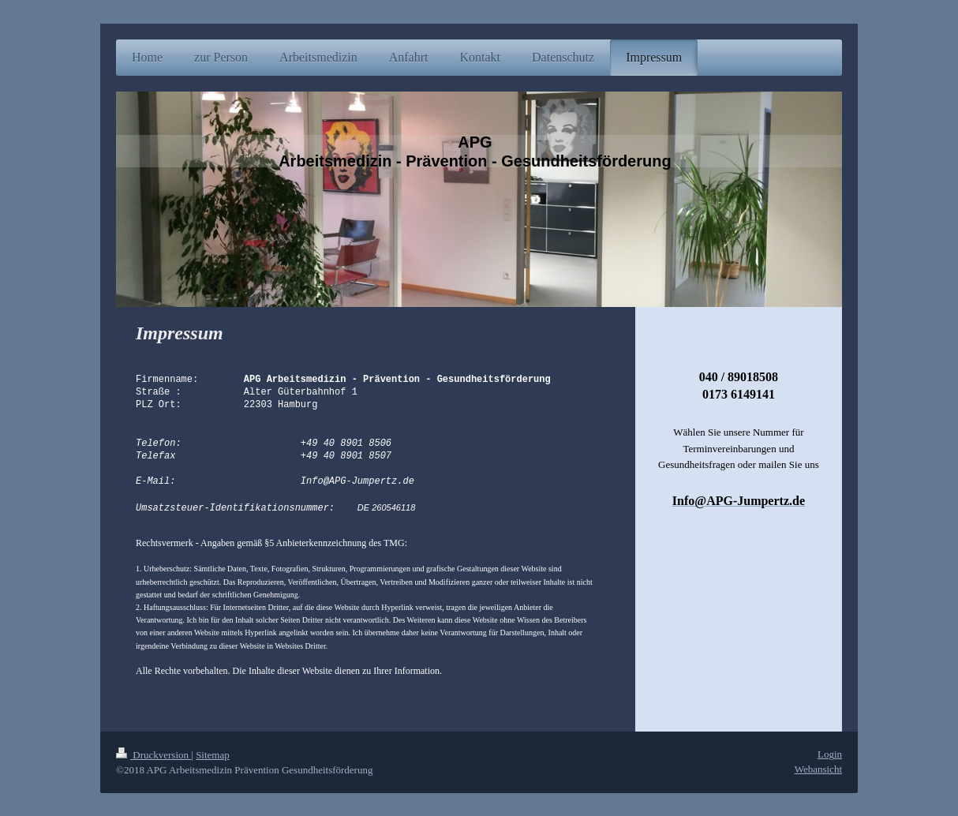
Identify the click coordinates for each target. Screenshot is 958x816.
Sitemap (213, 754)
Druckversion (153, 754)
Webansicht (818, 768)
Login (830, 753)
